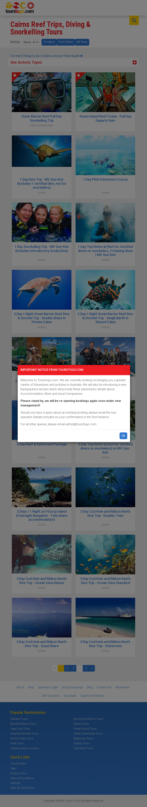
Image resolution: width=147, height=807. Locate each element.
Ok (123, 435)
